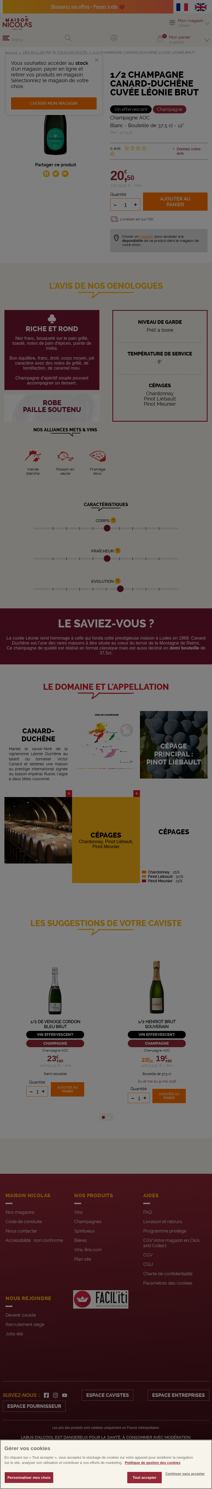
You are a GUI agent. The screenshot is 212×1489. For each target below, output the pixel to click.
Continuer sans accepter (185, 1483)
